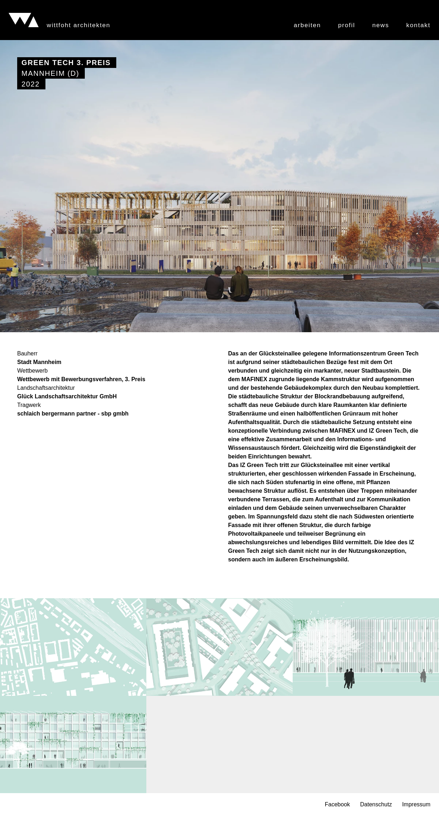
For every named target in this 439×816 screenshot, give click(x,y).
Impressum (416, 804)
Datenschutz (376, 804)
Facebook (337, 804)
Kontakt (418, 25)
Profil (346, 25)
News (380, 25)
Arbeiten (307, 25)
